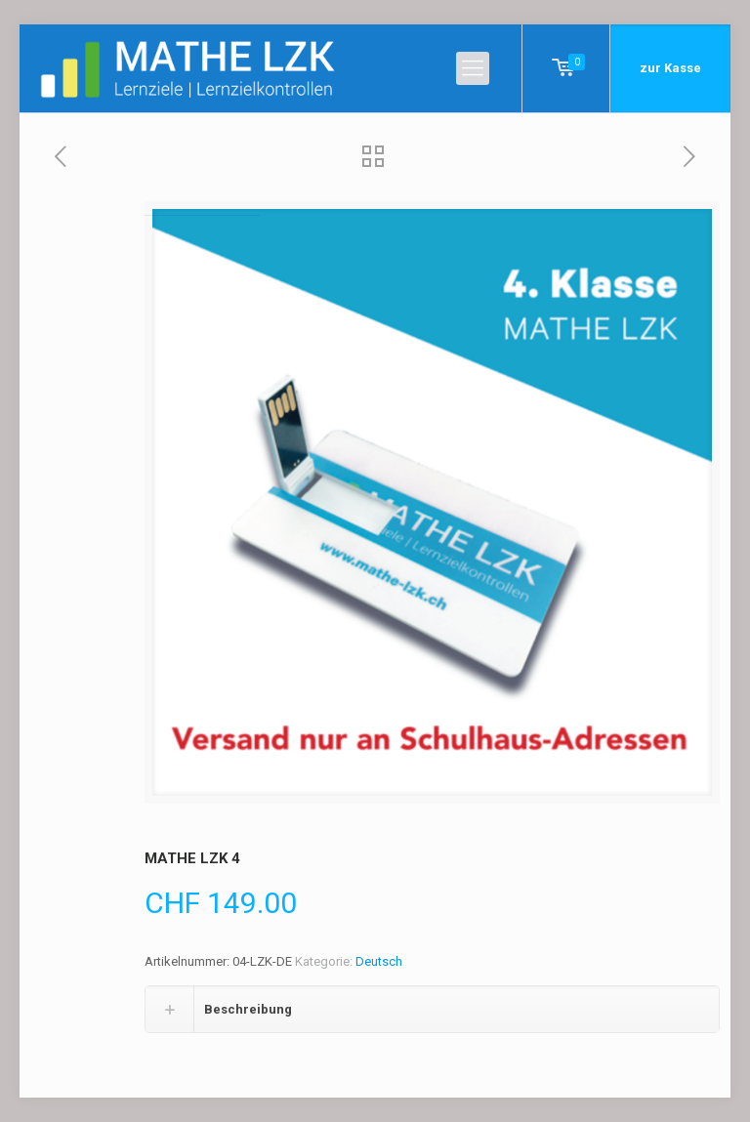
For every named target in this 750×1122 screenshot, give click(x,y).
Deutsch (378, 961)
